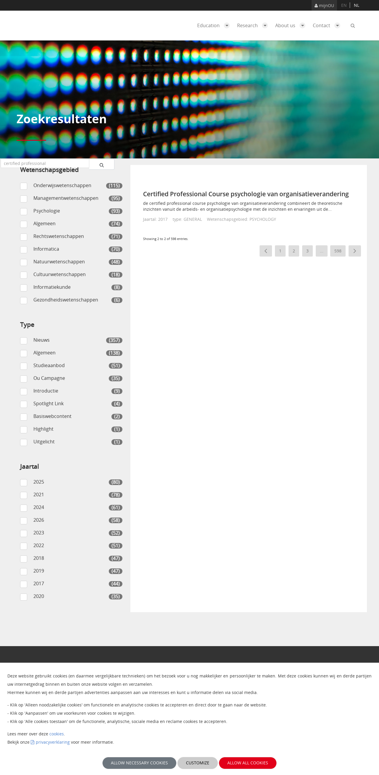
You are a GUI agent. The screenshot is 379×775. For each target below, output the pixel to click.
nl (356, 5)
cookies (56, 734)
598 (340, 252)
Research (254, 25)
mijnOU (324, 5)
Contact (328, 25)
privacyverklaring (53, 742)
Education (215, 25)
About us (291, 25)
